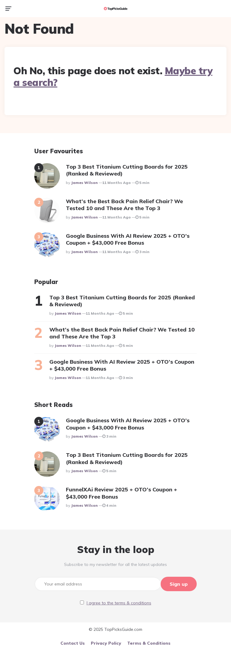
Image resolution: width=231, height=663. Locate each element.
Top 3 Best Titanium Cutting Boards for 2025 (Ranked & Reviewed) (127, 170)
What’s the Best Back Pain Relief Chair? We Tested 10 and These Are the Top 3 (124, 205)
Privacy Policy (106, 642)
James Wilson (84, 182)
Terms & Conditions (149, 642)
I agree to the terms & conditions (119, 602)
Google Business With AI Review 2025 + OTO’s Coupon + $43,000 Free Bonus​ (127, 239)
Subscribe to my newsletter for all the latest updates (115, 564)
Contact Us (72, 642)
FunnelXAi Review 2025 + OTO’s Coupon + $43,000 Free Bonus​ (121, 493)
